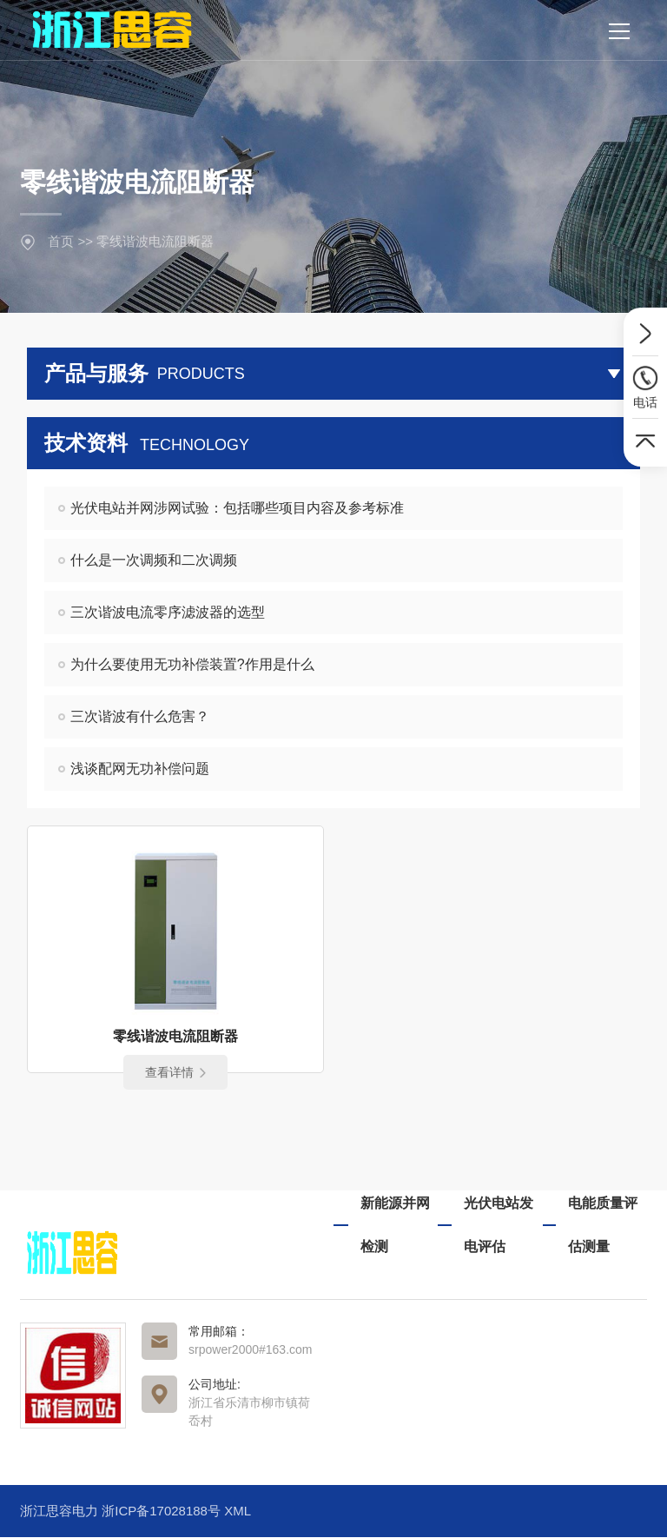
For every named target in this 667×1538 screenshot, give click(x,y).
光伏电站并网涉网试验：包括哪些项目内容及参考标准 (237, 508)
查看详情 (175, 1073)
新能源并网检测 (395, 1226)
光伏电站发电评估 (498, 1226)
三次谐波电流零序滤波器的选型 (167, 612)
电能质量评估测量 (602, 1226)
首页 (61, 241)
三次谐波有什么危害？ (139, 716)
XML (237, 1511)
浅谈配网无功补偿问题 (139, 768)
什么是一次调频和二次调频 (153, 560)
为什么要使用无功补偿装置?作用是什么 (192, 664)
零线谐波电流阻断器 (155, 241)
